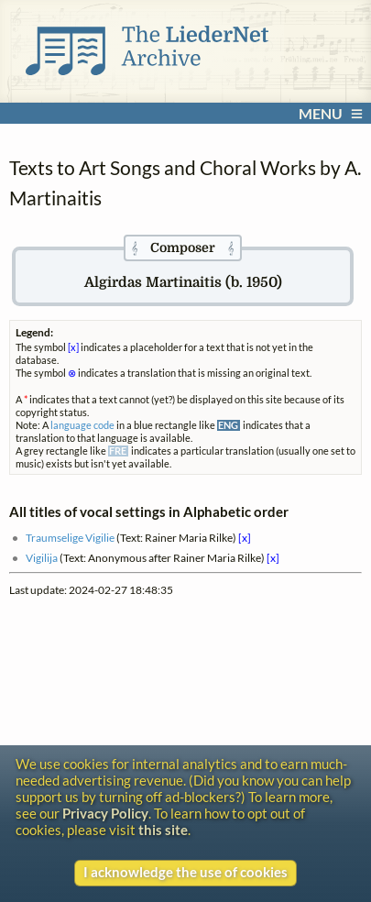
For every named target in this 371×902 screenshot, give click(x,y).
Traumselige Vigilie (70, 537)
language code (82, 425)
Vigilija (42, 557)
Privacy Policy (105, 813)
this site (163, 829)
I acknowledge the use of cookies (185, 872)
